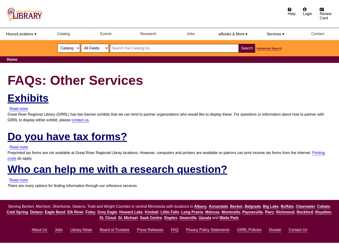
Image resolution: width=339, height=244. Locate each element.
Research (148, 34)
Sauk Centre (151, 218)
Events (106, 34)
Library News (81, 230)
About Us (39, 230)
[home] (26, 13)
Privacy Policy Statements (208, 230)
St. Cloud (107, 218)
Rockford (305, 212)
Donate (275, 230)
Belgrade (253, 206)
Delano (36, 212)
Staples (170, 218)
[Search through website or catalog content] (174, 48)
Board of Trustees (114, 230)
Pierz (269, 212)
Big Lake (271, 206)
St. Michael (128, 218)
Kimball (151, 212)
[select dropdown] (68, 48)
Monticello (231, 212)
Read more (18, 109)
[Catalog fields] (95, 48)
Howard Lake (131, 212)
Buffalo (287, 206)
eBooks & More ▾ (233, 34)
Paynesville (252, 212)
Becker (236, 206)
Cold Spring (17, 212)
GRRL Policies (249, 230)
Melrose (212, 212)
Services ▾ (275, 34)
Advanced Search (269, 48)
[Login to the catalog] (307, 12)
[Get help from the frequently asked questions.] (291, 12)
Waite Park (228, 218)
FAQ (174, 230)
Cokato (323, 206)
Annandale (218, 206)
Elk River (75, 212)
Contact (317, 34)
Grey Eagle (107, 212)
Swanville (188, 218)
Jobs (191, 34)
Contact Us (298, 230)
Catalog (63, 34)
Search (247, 48)
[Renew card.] (325, 14)
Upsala (205, 218)
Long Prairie (192, 212)
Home (12, 59)
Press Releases (150, 230)
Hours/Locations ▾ (21, 34)
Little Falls (170, 212)
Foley (90, 212)
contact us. (81, 120)
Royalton (323, 212)
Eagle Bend (55, 212)
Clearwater (305, 206)
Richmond (285, 212)
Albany (200, 206)
